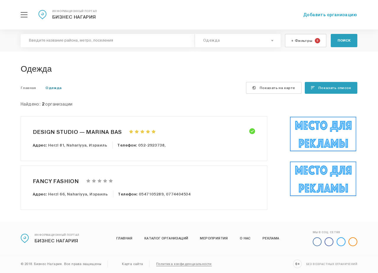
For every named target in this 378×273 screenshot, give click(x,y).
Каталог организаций (166, 238)
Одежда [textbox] (211, 40)
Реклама (271, 238)
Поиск (344, 40)
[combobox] (238, 40)
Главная (124, 238)
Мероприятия (214, 238)
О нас (245, 238)
